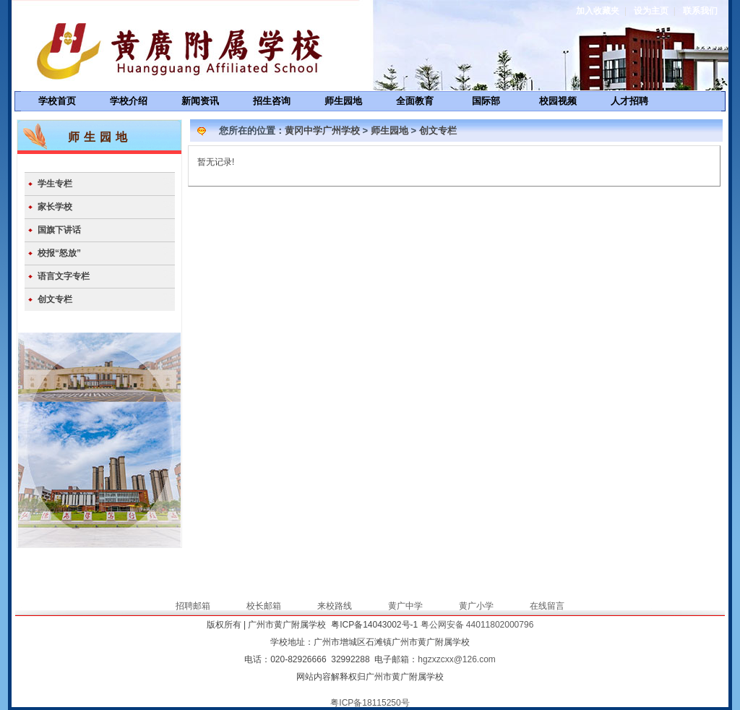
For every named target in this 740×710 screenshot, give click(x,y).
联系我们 (700, 11)
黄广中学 (405, 606)
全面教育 (415, 100)
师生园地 (343, 100)
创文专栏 (55, 299)
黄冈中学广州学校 (322, 130)
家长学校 (55, 207)
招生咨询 (272, 100)
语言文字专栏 (64, 276)
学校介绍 (128, 100)
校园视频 (558, 100)
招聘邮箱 (193, 606)
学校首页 (57, 100)
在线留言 (547, 606)
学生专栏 (55, 184)
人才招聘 (629, 100)
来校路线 (334, 606)
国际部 (486, 100)
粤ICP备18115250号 (369, 703)
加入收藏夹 (597, 11)
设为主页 (651, 11)
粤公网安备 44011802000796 (477, 625)
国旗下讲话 (59, 230)
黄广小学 (476, 606)
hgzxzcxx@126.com (457, 659)
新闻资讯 (200, 100)
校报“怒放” (59, 253)
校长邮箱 (263, 606)
